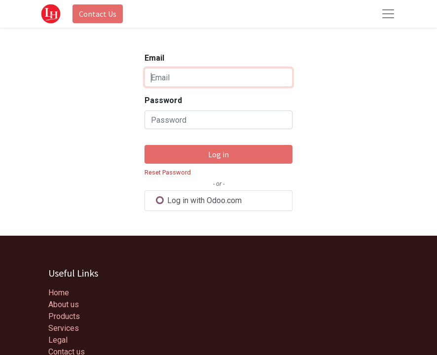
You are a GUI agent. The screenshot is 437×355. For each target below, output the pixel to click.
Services (63, 328)
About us (63, 304)
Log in (218, 154)
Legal (58, 340)
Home (58, 292)
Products (64, 316)
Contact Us (97, 14)
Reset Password (168, 172)
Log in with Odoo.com (198, 200)
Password (163, 100)
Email (154, 58)
